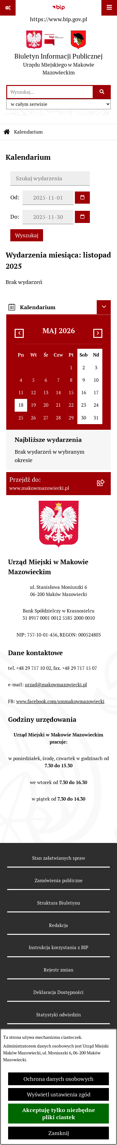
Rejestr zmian (58, 970)
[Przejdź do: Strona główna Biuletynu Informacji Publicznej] (6, 132)
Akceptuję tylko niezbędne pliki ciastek (58, 1113)
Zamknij (58, 1133)
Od (13, 197)
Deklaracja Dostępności (58, 992)
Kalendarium (28, 132)
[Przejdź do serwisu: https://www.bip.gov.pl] (58, 12)
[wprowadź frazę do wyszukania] (50, 92)
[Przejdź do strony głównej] (58, 55)
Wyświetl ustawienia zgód (58, 1094)
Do (13, 216)
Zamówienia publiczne (59, 880)
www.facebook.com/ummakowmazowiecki (60, 701)
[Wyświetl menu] (109, 8)
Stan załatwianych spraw (58, 858)
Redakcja (58, 925)
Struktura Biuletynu (58, 903)
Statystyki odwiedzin (58, 1015)
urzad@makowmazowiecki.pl (56, 685)
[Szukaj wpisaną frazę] (102, 92)
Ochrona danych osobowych (58, 1078)
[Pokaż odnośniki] (8, 8)
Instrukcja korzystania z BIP (58, 947)
